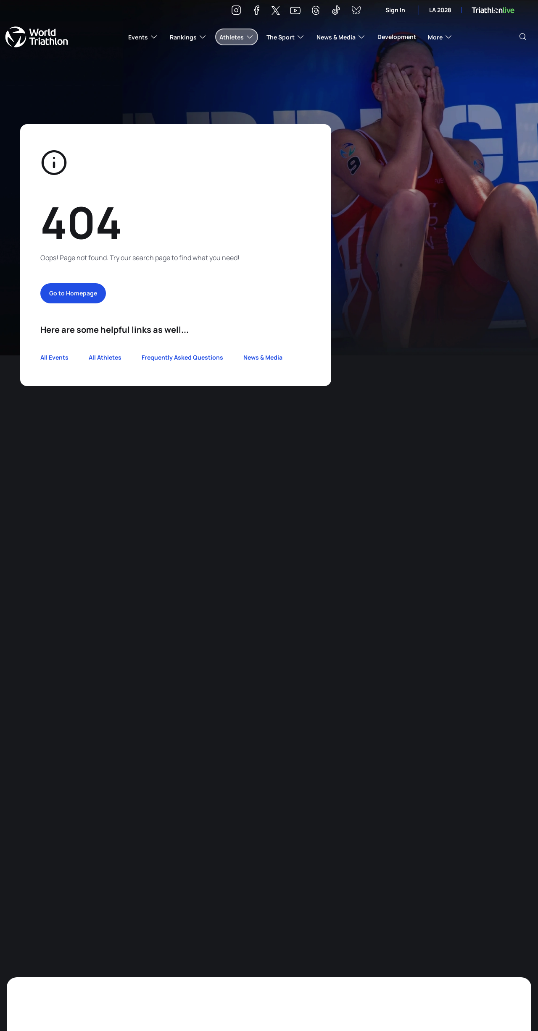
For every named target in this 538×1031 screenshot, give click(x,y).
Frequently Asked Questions (182, 357)
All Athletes (105, 357)
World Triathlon (36, 36)
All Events (54, 357)
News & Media (262, 357)
